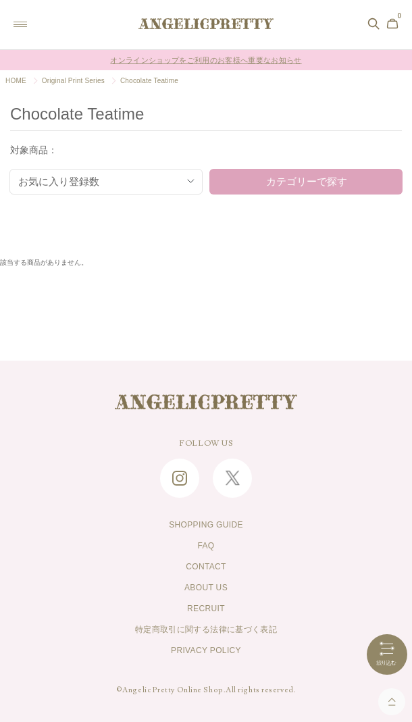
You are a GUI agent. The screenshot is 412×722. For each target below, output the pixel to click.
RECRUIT (206, 608)
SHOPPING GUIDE (206, 525)
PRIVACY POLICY (206, 650)
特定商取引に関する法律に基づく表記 (206, 629)
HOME (15, 80)
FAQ (205, 545)
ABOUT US (206, 587)
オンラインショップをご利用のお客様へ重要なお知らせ (205, 60)
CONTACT (206, 566)
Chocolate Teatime (149, 80)
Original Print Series (73, 80)
